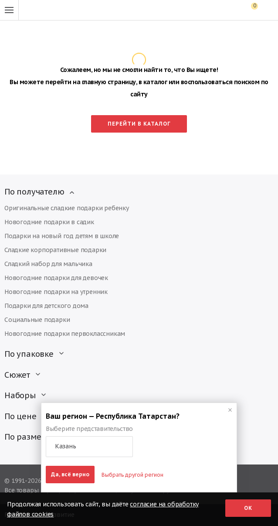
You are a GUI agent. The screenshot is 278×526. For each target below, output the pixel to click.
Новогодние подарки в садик (49, 222)
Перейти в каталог (139, 123)
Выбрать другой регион (132, 474)
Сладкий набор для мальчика (48, 264)
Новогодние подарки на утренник (56, 292)
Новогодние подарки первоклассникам (64, 334)
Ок (248, 508)
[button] (89, 446)
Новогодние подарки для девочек (56, 278)
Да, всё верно (70, 474)
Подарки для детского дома (46, 306)
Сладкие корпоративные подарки (55, 250)
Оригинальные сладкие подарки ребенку (66, 208)
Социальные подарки (37, 320)
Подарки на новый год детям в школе (61, 236)
